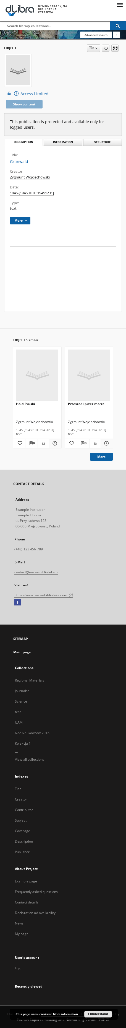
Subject (21, 820)
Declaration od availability (35, 912)
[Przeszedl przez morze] (89, 375)
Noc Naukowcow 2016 (32, 733)
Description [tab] (23, 142)
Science (21, 701)
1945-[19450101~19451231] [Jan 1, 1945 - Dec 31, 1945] (32, 193)
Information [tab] (63, 142)
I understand (98, 1014)
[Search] (118, 25)
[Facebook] (17, 602)
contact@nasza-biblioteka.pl (36, 572)
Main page (22, 652)
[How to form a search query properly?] (116, 35)
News (19, 923)
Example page (26, 881)
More (101, 456)
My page (21, 933)
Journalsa (22, 690)
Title (18, 788)
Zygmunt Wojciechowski (30, 177)
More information (65, 1014)
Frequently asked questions (36, 891)
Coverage (22, 830)
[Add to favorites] (105, 48)
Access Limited (27, 93)
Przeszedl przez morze (86, 404)
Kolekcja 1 (23, 743)
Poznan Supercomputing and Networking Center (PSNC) (63, 1019)
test (18, 711)
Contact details (26, 902)
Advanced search (96, 35)
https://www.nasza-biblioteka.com (43, 595)
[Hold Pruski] (37, 375)
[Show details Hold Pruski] (54, 443)
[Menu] (120, 4)
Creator (21, 799)
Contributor (24, 809)
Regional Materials (29, 680)
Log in (19, 968)
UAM (19, 722)
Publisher (22, 852)
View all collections (29, 759)
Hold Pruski (25, 404)
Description (24, 841)
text (13, 208)
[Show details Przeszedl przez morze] (106, 443)
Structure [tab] (102, 142)
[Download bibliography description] (31, 443)
